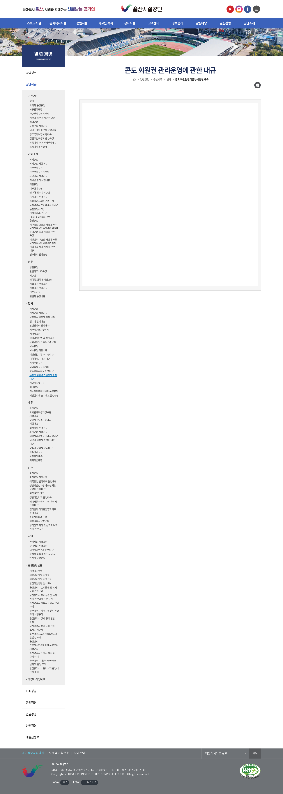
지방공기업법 (35, 571)
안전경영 (44, 727)
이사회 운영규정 (37, 105)
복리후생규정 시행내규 (40, 367)
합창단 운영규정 (37, 558)
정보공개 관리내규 (38, 288)
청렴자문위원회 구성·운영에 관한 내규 (43, 503)
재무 (30, 402)
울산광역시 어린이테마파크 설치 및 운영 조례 (42, 662)
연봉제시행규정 (37, 383)
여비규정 (33, 387)
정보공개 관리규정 (38, 284)
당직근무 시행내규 (38, 126)
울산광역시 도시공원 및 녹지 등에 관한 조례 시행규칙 (43, 597)
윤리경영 (44, 704)
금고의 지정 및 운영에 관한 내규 (42, 442)
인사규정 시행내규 (38, 313)
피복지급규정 (35, 460)
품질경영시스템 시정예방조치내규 (38, 211)
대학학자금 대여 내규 (39, 359)
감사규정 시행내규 (38, 477)
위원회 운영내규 (37, 296)
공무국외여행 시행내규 (40, 134)
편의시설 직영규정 (38, 541)
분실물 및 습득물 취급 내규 (42, 554)
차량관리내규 (35, 456)
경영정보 (44, 74)
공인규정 (33, 267)
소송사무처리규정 (38, 517)
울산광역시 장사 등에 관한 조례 (42, 620)
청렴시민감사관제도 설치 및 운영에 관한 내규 (42, 487)
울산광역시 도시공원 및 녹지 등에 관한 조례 (43, 589)
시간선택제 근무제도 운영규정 (44, 395)
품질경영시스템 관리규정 (41, 201)
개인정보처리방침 (33, 753)
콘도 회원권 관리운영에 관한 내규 (43, 377)
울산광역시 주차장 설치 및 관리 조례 (42, 655)
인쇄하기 (257, 85)
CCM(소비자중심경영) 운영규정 (40, 219)
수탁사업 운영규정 (38, 545)
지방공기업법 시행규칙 (40, 579)
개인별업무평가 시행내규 (41, 354)
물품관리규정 (35, 452)
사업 (30, 536)
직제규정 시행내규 (38, 163)
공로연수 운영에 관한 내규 (42, 317)
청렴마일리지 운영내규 (40, 497)
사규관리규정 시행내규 (40, 113)
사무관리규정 (35, 168)
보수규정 (33, 346)
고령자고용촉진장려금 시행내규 (40, 422)
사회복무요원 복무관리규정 (42, 342)
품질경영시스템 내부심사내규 (43, 205)
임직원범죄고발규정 (39, 521)
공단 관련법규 (35, 565)
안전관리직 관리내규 (39, 325)
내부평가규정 (35, 188)
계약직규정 (34, 334)
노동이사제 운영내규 (39, 146)
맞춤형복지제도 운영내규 (41, 371)
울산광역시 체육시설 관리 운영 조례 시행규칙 (44, 612)
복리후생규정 (35, 363)
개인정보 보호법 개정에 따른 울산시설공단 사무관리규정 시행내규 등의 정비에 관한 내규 (43, 245)
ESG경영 (44, 692)
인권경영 (44, 715)
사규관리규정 (35, 109)
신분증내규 (34, 292)
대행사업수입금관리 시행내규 (43, 436)
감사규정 (33, 473)
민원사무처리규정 (38, 271)
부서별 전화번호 (59, 753)
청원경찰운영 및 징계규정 (41, 338)
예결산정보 (44, 738)
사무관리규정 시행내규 (40, 172)
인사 (30, 303)
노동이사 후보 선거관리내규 (42, 142)
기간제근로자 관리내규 (40, 330)
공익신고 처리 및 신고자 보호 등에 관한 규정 (43, 527)
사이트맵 (79, 753)
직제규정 (33, 159)
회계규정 (33, 408)
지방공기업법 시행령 (39, 575)
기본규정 (32, 96)
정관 (31, 101)
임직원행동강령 (37, 493)
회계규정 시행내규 (38, 432)
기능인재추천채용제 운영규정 (43, 391)
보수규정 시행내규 (38, 350)
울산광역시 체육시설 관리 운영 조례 (44, 605)
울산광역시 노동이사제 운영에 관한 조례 (44, 670)
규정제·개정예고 (36, 679)
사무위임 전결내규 (38, 176)
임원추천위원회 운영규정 (41, 138)
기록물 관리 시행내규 (39, 180)
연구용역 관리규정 (38, 254)
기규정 (32, 275)
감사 (30, 467)
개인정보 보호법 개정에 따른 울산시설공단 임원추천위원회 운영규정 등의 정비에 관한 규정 (43, 230)
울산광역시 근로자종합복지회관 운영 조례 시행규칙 (44, 645)
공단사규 (44, 85)
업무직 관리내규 (37, 321)
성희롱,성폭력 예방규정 (40, 279)
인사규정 (33, 309)
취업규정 (33, 122)
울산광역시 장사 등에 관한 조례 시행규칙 (42, 628)
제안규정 (33, 184)
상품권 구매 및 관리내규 (41, 448)
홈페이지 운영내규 (38, 197)
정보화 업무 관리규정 (39, 192)
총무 (30, 262)
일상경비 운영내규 (38, 428)
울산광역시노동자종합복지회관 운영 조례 (43, 636)
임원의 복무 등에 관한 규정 (42, 118)
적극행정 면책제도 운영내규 (42, 481)
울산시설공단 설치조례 (40, 583)
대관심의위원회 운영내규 (41, 550)
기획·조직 (33, 154)
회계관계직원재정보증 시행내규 (40, 414)
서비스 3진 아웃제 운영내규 (42, 130)
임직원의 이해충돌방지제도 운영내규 (42, 511)
